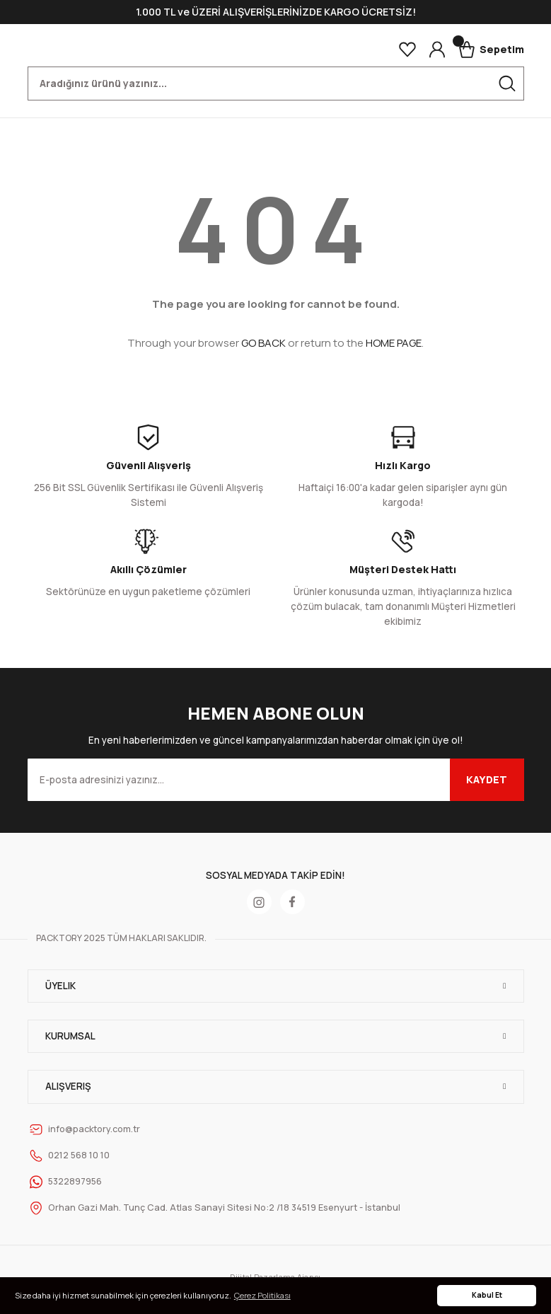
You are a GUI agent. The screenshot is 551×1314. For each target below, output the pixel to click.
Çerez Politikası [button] (262, 1295)
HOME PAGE (394, 342)
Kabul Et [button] (487, 1295)
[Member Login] (437, 49)
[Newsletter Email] (276, 780)
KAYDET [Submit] (486, 779)
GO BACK (263, 342)
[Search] (276, 83)
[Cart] (491, 49)
